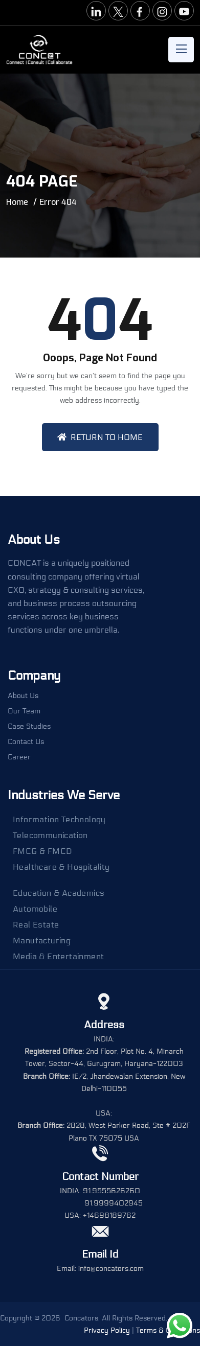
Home (17, 202)
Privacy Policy (107, 1330)
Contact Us (26, 742)
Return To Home (100, 437)
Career (19, 757)
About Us (23, 696)
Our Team (24, 711)
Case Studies (29, 726)
